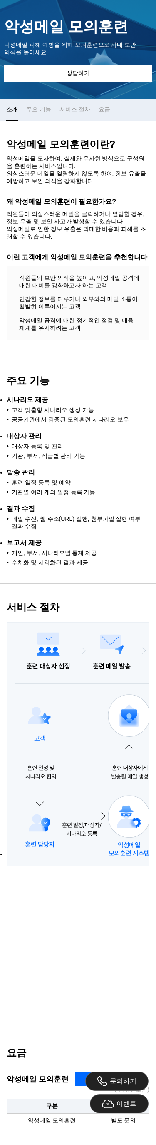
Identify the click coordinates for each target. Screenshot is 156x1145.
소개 (12, 109)
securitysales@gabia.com (106, 1008)
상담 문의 (78, 950)
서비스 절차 (74, 109)
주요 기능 (38, 109)
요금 (104, 109)
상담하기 (78, 73)
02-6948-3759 (35, 1008)
